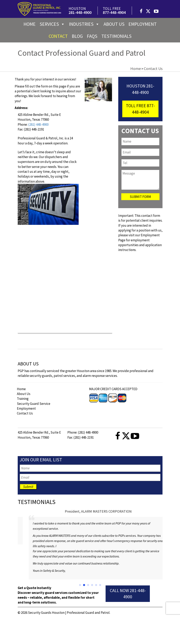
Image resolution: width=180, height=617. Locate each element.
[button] (80, 585)
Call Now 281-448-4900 (128, 594)
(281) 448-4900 (38, 124)
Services (52, 24)
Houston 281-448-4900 (140, 89)
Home (30, 24)
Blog (77, 36)
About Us (23, 394)
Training (23, 398)
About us (114, 24)
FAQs (92, 36)
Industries (84, 24)
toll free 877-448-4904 (140, 109)
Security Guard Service (33, 403)
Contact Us (25, 413)
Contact (58, 36)
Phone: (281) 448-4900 (82, 432)
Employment (143, 24)
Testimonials (116, 36)
